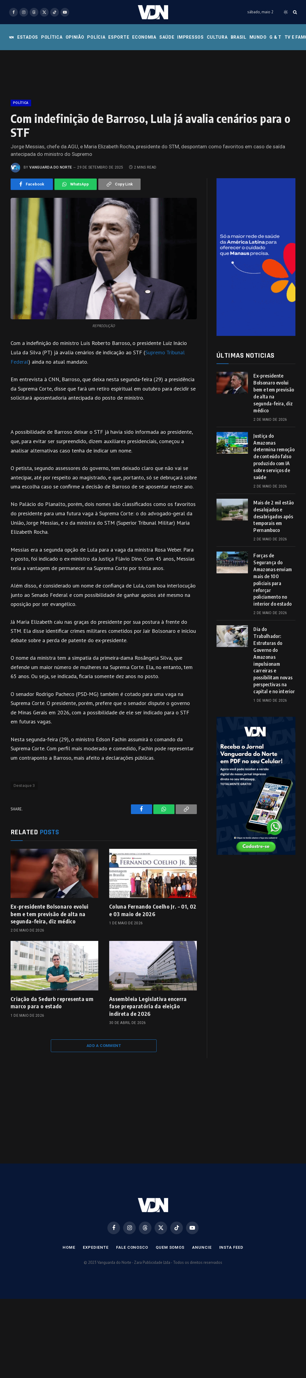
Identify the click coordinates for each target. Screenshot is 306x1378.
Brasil (238, 37)
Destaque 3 (24, 785)
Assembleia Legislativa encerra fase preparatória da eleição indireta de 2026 (148, 1006)
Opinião (75, 37)
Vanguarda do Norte (50, 167)
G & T (275, 37)
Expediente (96, 1247)
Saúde (166, 37)
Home (69, 1247)
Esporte (118, 37)
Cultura (217, 37)
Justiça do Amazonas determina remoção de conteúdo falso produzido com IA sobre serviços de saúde (273, 456)
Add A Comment (103, 1045)
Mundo (258, 37)
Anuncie (201, 1247)
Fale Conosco (132, 1247)
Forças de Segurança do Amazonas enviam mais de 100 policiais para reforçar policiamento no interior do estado (272, 579)
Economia (144, 37)
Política (52, 37)
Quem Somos (170, 1247)
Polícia (96, 37)
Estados (27, 37)
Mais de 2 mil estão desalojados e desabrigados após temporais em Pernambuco (273, 516)
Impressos (190, 37)
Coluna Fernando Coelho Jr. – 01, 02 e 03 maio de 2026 (153, 910)
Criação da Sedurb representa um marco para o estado (52, 1002)
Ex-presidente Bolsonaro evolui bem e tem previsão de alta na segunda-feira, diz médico (50, 914)
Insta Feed (231, 1247)
